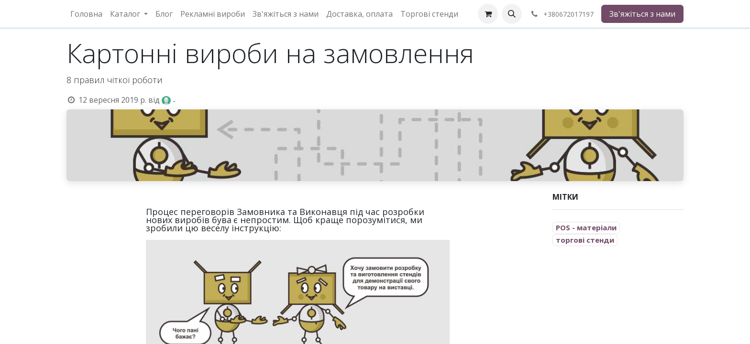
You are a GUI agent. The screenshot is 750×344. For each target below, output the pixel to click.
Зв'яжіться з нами (642, 14)
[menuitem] (86, 13)
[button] (512, 14)
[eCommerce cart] (488, 14)
